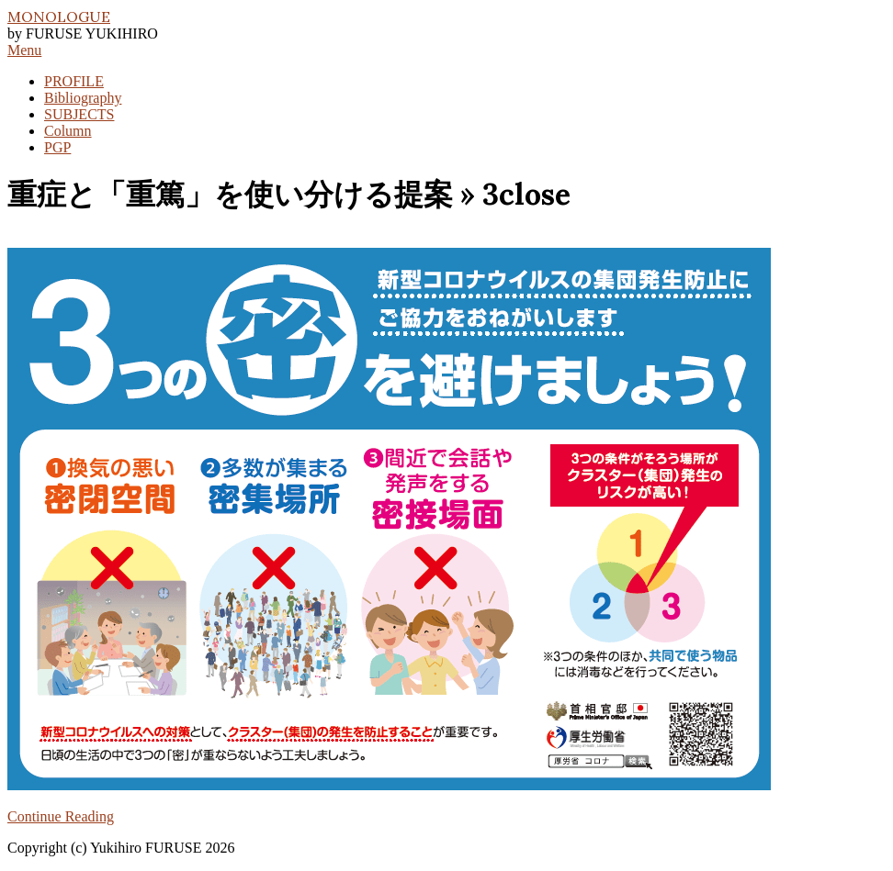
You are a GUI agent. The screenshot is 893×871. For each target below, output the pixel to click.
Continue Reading (60, 816)
